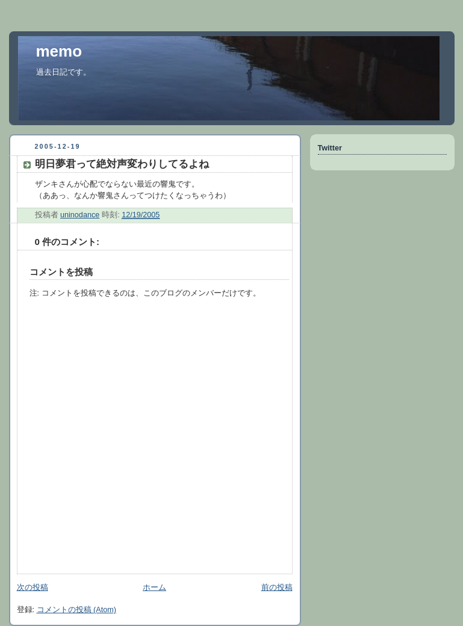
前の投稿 (277, 587)
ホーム (154, 587)
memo (59, 51)
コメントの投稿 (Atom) (76, 610)
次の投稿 (32, 587)
